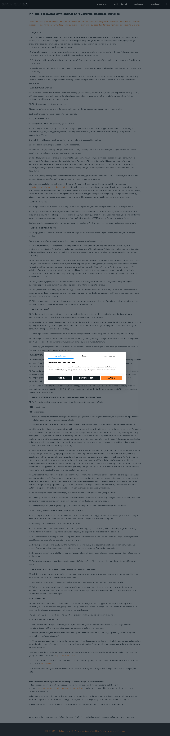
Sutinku (111, 378)
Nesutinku (60, 378)
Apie (109, 356)
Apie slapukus (60, 356)
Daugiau (85, 356)
